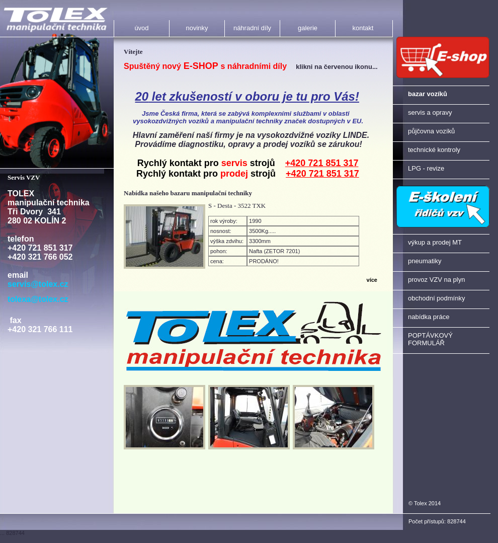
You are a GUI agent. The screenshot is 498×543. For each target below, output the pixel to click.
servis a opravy (430, 112)
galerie (307, 28)
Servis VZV (24, 177)
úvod (141, 28)
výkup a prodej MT (435, 242)
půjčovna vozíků (431, 131)
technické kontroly (434, 149)
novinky (197, 28)
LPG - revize (426, 168)
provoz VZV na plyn (436, 279)
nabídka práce (428, 317)
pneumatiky (424, 261)
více (372, 280)
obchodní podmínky (436, 298)
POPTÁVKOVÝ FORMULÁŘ (430, 339)
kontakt (363, 28)
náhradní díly (252, 28)
